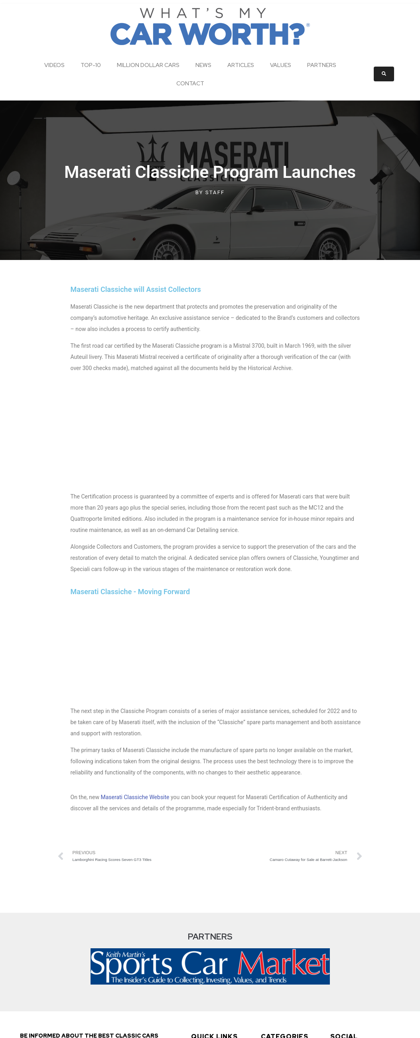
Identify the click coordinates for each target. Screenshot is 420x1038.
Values (280, 65)
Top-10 (91, 65)
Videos (54, 65)
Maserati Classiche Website (135, 608)
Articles (240, 65)
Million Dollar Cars (148, 65)
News (203, 65)
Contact (190, 83)
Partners (321, 65)
